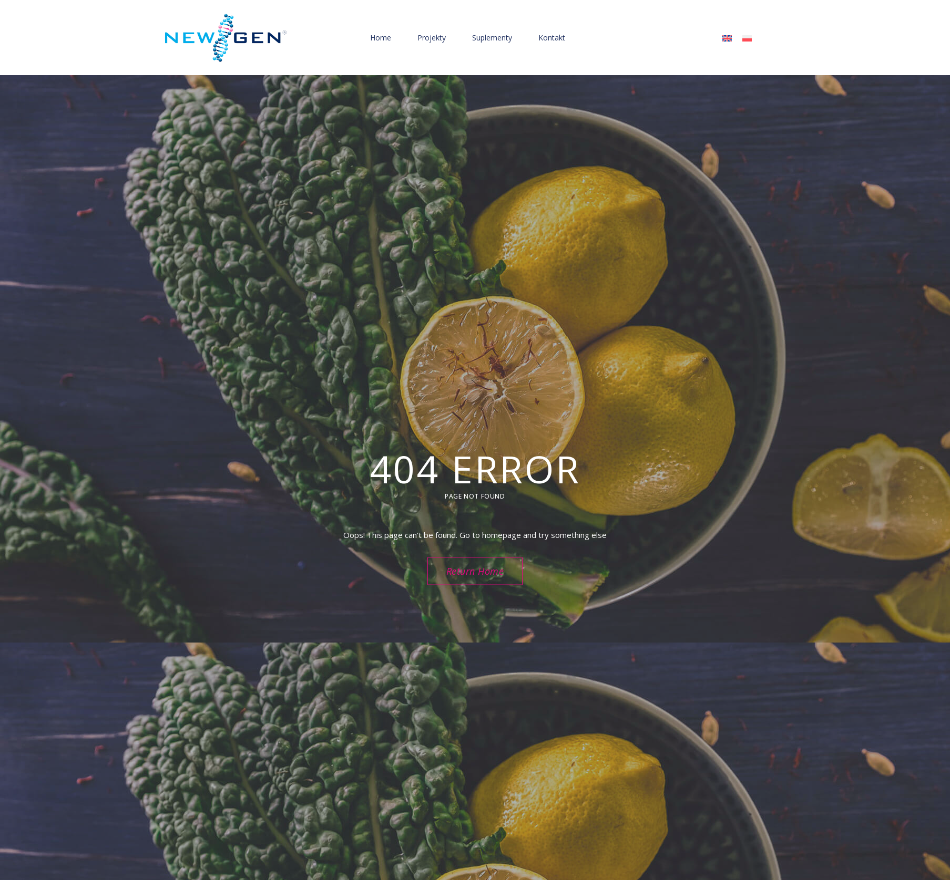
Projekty (431, 38)
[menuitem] (727, 38)
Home (380, 38)
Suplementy (492, 38)
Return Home (475, 571)
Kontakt (551, 38)
